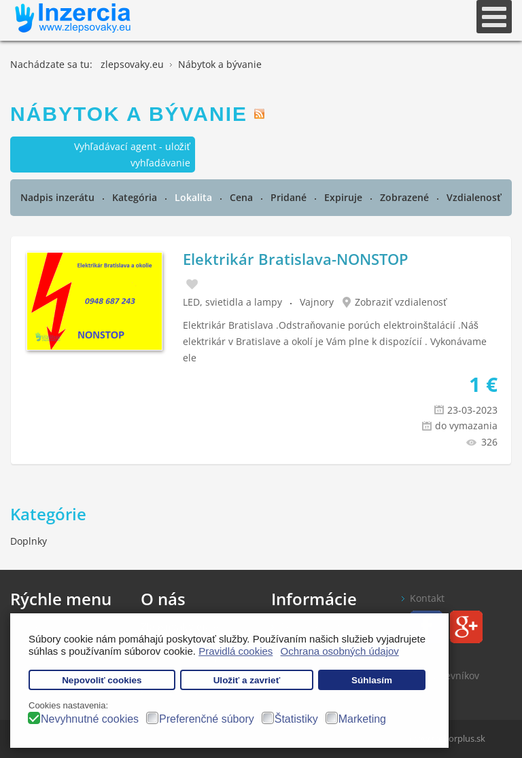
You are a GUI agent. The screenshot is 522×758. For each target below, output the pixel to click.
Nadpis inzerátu (58, 197)
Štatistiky (296, 719)
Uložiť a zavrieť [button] (246, 680)
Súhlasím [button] (371, 680)
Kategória (136, 197)
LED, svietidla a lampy (232, 301)
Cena (243, 197)
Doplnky (28, 541)
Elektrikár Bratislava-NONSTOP (295, 259)
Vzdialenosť (474, 197)
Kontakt (427, 598)
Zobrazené (406, 197)
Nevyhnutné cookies (90, 719)
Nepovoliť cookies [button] (102, 680)
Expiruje (344, 197)
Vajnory (317, 301)
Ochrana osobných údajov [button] (340, 651)
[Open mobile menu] (494, 16)
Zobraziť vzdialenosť (401, 301)
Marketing (362, 719)
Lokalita (195, 197)
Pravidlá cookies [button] (235, 651)
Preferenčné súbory (206, 719)
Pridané (290, 197)
